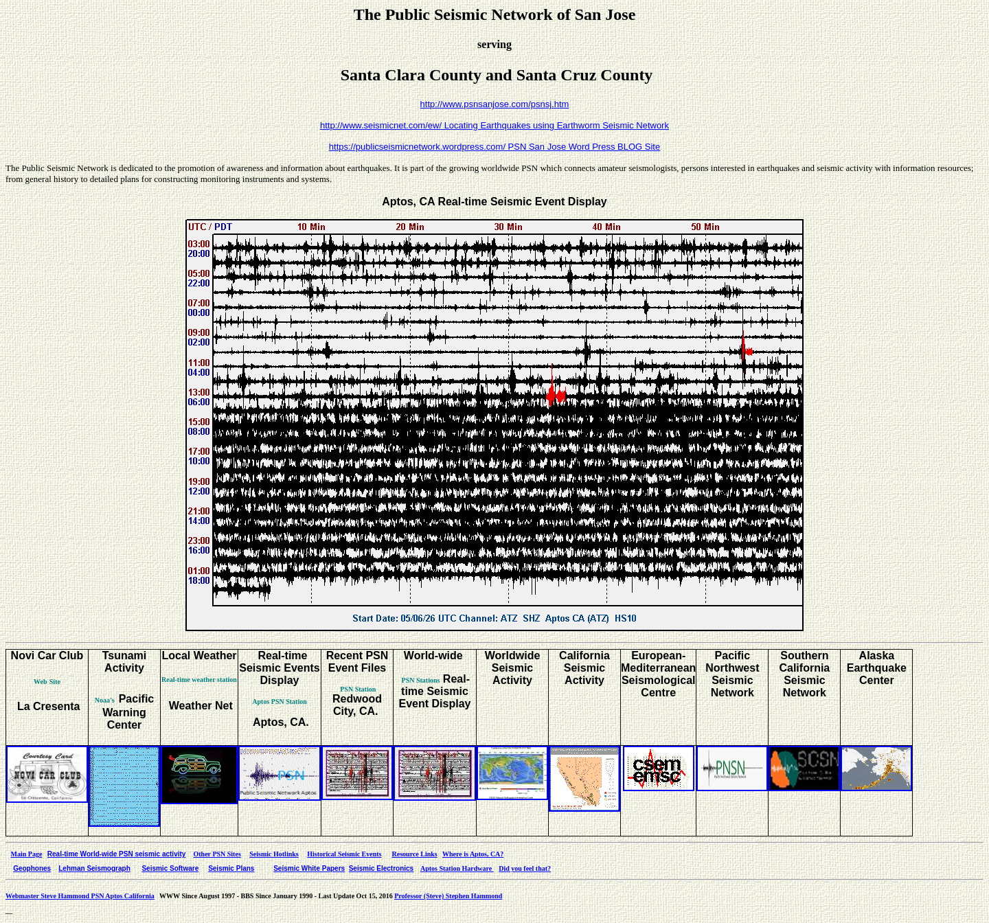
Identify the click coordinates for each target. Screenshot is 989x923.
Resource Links (414, 854)
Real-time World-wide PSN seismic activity (116, 854)
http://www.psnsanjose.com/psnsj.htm (494, 104)
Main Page (27, 854)
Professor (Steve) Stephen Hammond (448, 896)
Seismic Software (169, 868)
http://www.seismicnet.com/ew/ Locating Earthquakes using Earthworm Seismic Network (494, 125)
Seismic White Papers (309, 868)
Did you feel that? (525, 868)
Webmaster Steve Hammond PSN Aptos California (80, 896)
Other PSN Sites (217, 854)
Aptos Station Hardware (457, 868)
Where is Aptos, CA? (472, 854)
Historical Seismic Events (344, 854)
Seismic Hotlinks (273, 854)
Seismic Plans (231, 868)
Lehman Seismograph (94, 868)
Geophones (32, 868)
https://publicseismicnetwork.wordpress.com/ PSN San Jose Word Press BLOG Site (494, 146)
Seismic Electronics (381, 868)
